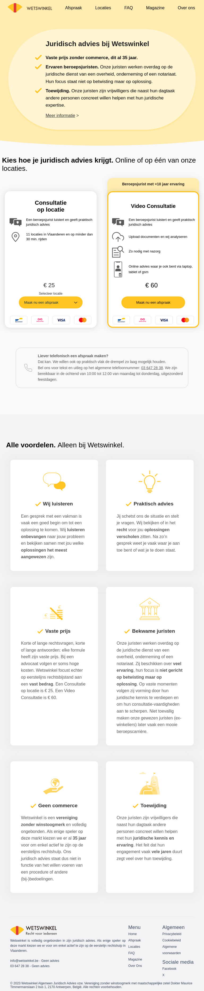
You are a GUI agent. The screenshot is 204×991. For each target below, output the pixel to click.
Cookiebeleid (171, 940)
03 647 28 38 (152, 368)
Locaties (134, 947)
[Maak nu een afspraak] (153, 302)
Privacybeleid (171, 934)
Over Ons (135, 966)
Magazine (135, 959)
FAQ (131, 953)
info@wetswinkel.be (24, 961)
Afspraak (134, 940)
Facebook (169, 969)
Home (132, 934)
